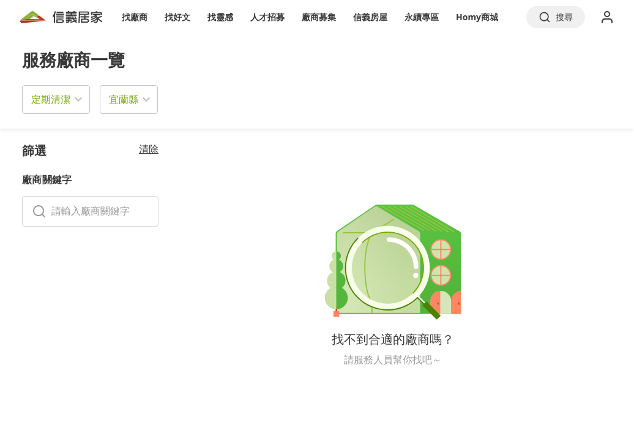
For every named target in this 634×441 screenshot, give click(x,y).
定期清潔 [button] (50, 99)
